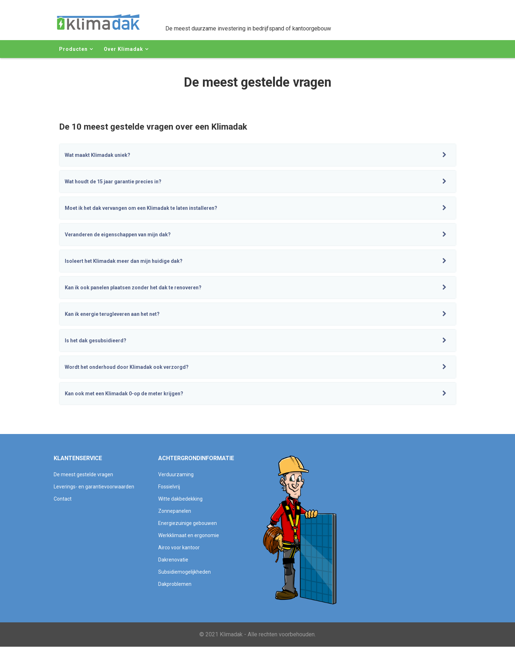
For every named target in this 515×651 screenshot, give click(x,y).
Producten (73, 49)
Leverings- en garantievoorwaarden (94, 491)
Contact (63, 503)
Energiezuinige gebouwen (187, 527)
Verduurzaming (176, 479)
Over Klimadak (123, 49)
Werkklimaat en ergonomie (188, 539)
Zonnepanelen (174, 515)
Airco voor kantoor (179, 552)
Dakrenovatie (173, 564)
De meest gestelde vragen (83, 479)
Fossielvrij (169, 491)
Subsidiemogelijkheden (184, 576)
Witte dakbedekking (180, 503)
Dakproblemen (174, 588)
